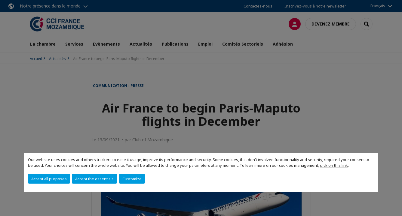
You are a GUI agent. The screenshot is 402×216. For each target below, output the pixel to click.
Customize (132, 179)
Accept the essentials (94, 179)
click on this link (334, 165)
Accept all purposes (49, 179)
